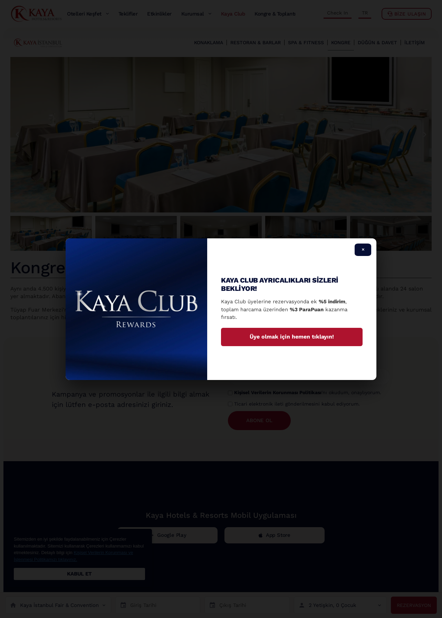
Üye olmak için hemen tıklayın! (292, 336)
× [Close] (363, 249)
